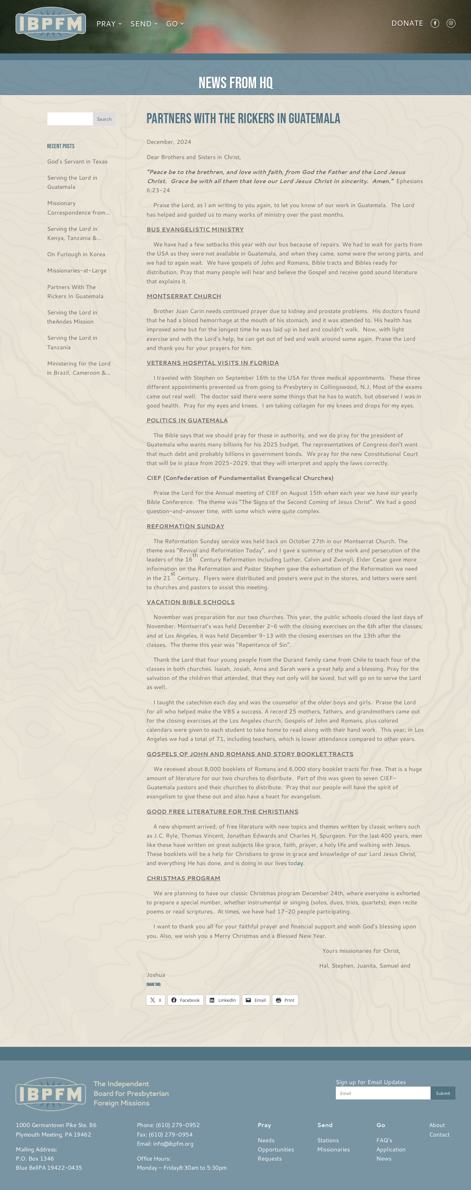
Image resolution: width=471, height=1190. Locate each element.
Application (391, 1149)
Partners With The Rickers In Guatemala (75, 291)
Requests (269, 1158)
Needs (265, 1140)
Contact (439, 1134)
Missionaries (333, 1149)
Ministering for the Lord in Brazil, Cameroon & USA (79, 368)
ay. (301, 863)
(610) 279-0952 (178, 1125)
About (437, 1125)
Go (172, 23)
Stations (328, 1140)
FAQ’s (384, 1140)
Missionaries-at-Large (77, 270)
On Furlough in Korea (76, 254)
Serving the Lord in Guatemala (72, 182)
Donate (407, 24)
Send (141, 23)
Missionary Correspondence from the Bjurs (76, 208)
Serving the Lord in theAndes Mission (72, 316)
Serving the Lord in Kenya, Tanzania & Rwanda (72, 233)
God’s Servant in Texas (77, 161)
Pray (106, 23)
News (383, 1158)
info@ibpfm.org (173, 1143)
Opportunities (275, 1149)
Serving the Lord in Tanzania (72, 342)
